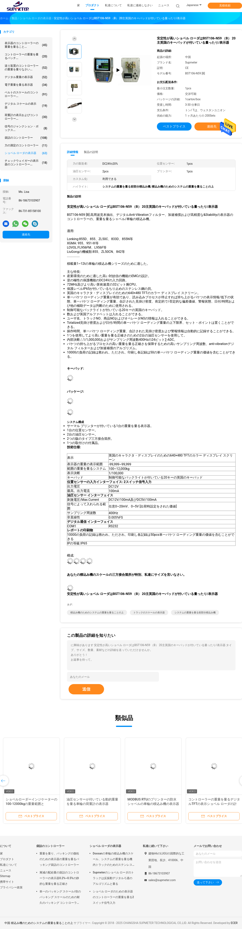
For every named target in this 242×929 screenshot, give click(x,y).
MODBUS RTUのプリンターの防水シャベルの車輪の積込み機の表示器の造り (153, 803)
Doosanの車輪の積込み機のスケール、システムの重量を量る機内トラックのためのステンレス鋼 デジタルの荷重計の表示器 (113, 860)
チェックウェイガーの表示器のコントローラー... (26, 162)
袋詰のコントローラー (26, 138)
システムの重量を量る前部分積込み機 (195, 612)
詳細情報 (72, 152)
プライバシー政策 (11, 887)
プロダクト (7, 859)
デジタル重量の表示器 (26, 77)
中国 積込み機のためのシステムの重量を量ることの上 (38, 923)
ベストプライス (174, 126)
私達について (8, 864)
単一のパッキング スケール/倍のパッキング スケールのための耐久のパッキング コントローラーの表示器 (60, 898)
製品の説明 (91, 152)
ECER (234, 923)
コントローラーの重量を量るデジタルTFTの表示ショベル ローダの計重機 (214, 803)
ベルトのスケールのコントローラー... (26, 94)
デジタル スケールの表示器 (26, 105)
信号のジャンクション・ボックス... (26, 128)
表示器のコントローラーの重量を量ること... (26, 44)
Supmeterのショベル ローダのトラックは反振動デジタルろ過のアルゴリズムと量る (113, 878)
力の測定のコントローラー (26, 145)
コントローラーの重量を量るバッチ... (26, 56)
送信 (86, 689)
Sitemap (5, 876)
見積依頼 (225, 5)
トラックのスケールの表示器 (149, 612)
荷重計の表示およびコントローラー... (26, 116)
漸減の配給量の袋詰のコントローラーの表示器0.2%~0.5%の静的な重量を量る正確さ (59, 878)
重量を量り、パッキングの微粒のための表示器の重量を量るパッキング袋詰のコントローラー (59, 859)
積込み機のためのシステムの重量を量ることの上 (97, 612)
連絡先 (26, 234)
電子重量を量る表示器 (26, 85)
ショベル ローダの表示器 (26, 153)
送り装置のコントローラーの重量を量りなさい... (26, 67)
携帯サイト (7, 881)
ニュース (5, 870)
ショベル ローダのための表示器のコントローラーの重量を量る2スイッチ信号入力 (113, 897)
